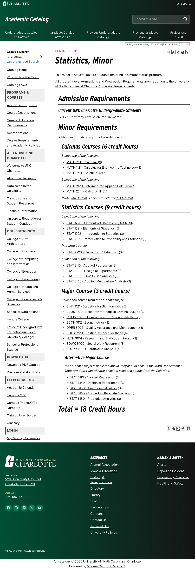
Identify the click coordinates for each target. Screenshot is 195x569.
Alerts (161, 465)
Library (95, 495)
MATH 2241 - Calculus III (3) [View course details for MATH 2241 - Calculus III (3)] (85, 191)
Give (93, 501)
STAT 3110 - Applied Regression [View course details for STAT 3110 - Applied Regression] (92, 377)
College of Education (22, 271)
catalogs (64, 561)
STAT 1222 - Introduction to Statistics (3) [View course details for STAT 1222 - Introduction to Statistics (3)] (95, 234)
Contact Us (98, 520)
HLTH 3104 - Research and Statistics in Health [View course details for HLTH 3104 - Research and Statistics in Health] (99, 338)
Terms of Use (99, 526)
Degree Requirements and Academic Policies (23, 143)
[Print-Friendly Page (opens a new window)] (183, 52)
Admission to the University (19, 188)
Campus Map (16, 395)
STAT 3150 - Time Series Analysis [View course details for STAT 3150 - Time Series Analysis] (93, 388)
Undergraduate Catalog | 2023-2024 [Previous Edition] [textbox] (153, 44)
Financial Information (22, 211)
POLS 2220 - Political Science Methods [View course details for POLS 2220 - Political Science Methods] (94, 333)
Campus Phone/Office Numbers (23, 405)
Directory (97, 488)
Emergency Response (173, 477)
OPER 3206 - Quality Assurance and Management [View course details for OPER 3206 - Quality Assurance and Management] (102, 328)
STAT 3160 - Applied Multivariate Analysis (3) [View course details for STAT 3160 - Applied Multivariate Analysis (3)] (98, 281)
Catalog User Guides (22, 415)
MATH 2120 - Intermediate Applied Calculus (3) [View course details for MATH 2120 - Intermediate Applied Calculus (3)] (100, 186)
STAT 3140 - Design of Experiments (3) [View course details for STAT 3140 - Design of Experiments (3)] (93, 271)
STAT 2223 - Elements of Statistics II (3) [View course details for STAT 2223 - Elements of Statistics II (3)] (94, 252)
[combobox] (157, 44)
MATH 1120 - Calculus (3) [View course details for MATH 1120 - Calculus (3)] (84, 162)
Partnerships (99, 507)
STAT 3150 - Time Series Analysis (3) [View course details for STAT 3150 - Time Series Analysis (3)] (92, 276)
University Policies (103, 532)
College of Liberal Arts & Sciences (24, 301)
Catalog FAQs (17, 85)
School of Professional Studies (23, 347)
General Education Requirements (20, 122)
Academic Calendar (21, 388)
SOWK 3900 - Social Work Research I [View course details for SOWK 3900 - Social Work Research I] (93, 343)
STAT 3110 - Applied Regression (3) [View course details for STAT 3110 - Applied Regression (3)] (91, 265)
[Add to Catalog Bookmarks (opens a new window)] (173, 52)
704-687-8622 (15, 497)
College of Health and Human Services (22, 289)
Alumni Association (104, 465)
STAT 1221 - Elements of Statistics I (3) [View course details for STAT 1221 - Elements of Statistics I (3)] (93, 228)
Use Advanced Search (23, 62)
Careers (96, 514)
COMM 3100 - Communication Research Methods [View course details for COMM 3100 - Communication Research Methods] (102, 317)
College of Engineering (23, 279)
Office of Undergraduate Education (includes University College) (24, 332)
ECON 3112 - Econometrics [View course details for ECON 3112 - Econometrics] (85, 322)
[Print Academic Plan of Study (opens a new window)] (169, 52)
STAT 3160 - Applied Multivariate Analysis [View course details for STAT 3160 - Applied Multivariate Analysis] (100, 393)
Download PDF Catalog (23, 365)
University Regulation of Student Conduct (24, 221)
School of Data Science (23, 312)
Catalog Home (17, 70)
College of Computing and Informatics (23, 261)
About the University (21, 178)
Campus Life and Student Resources (20, 201)
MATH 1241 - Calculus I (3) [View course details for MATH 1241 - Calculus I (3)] (84, 173)
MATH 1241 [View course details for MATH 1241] (79, 198)
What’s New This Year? (23, 77)
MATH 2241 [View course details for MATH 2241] (124, 198)
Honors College (18, 319)
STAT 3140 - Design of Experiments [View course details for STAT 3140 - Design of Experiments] (95, 383)
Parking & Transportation (101, 479)
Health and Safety (170, 483)
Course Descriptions (21, 113)
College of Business (21, 251)
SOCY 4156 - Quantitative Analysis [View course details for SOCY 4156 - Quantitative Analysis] (91, 349)
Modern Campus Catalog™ (106, 566)
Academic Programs (22, 105)
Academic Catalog (27, 19)
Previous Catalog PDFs (23, 372)
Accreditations (17, 133)
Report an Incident (170, 471)
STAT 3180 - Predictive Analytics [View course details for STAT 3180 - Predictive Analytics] (93, 399)
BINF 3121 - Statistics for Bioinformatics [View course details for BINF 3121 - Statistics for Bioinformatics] (94, 306)
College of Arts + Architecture (19, 241)
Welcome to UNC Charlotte (19, 168)
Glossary (13, 423)
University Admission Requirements (95, 117)
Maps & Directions (103, 471)
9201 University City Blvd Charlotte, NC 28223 (23, 481)
